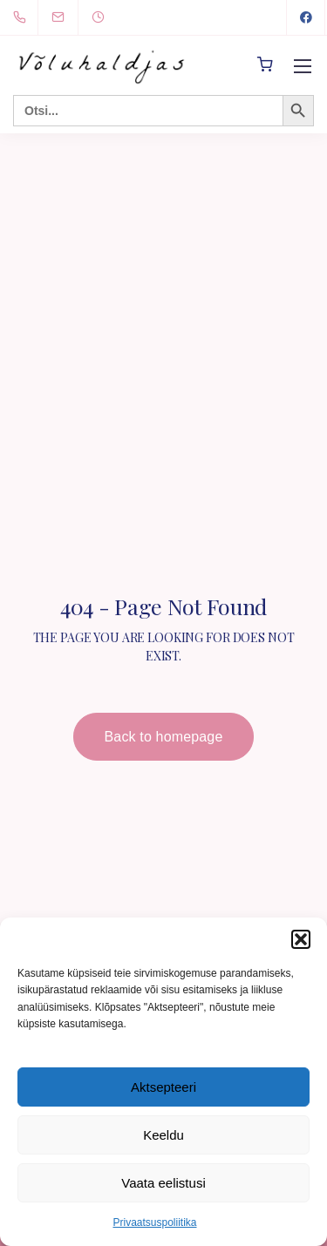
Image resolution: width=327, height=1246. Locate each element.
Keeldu (163, 1134)
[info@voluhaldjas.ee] (69, 17)
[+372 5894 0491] (23, 17)
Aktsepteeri (163, 1087)
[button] (301, 939)
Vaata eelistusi (163, 1182)
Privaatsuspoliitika (154, 1222)
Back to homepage (164, 736)
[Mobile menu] (302, 66)
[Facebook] (306, 17)
